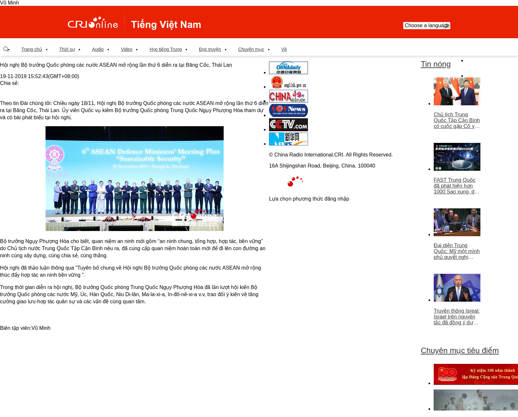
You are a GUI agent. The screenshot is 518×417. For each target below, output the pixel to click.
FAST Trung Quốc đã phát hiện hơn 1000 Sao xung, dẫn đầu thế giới (457, 186)
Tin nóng (436, 64)
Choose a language (426, 25)
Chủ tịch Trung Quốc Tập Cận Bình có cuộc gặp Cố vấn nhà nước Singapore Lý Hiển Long (457, 120)
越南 (134, 22)
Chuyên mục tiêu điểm (460, 350)
